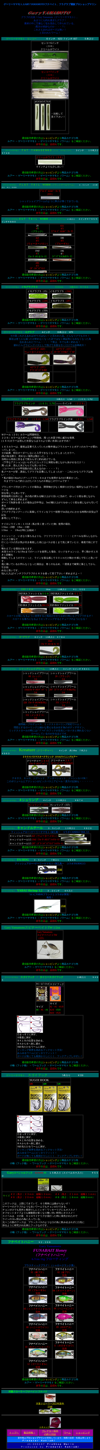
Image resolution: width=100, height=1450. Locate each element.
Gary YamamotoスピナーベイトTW (29, 927)
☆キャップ (50, 1427)
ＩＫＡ (29, 589)
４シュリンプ (28, 800)
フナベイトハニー (21, 1242)
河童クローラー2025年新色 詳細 (50, 1407)
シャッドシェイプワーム (32, 669)
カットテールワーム (57, 219)
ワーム (67, 1432)
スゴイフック (27, 977)
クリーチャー (45, 750)
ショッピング (83, 1432)
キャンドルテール (30, 828)
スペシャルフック (20, 1173)
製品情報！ (29, 1432)
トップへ (14, 1432)
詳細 (59, 869)
